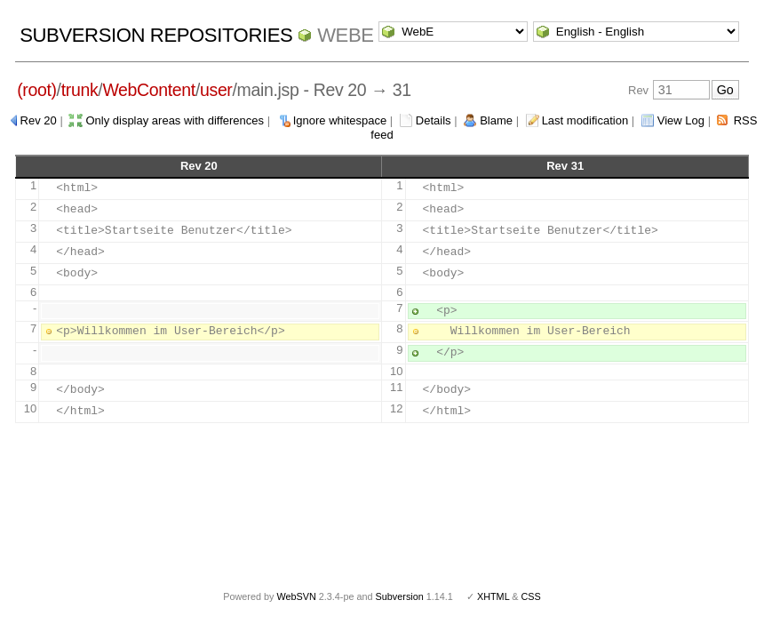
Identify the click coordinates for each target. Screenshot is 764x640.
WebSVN (295, 596)
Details (433, 120)
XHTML (493, 596)
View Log (680, 120)
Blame (496, 120)
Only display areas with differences (174, 120)
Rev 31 (565, 165)
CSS (531, 596)
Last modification (585, 120)
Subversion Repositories (156, 35)
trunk (80, 90)
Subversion (400, 596)
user (216, 90)
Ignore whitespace (340, 120)
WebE (345, 35)
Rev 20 (38, 120)
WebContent (148, 90)
